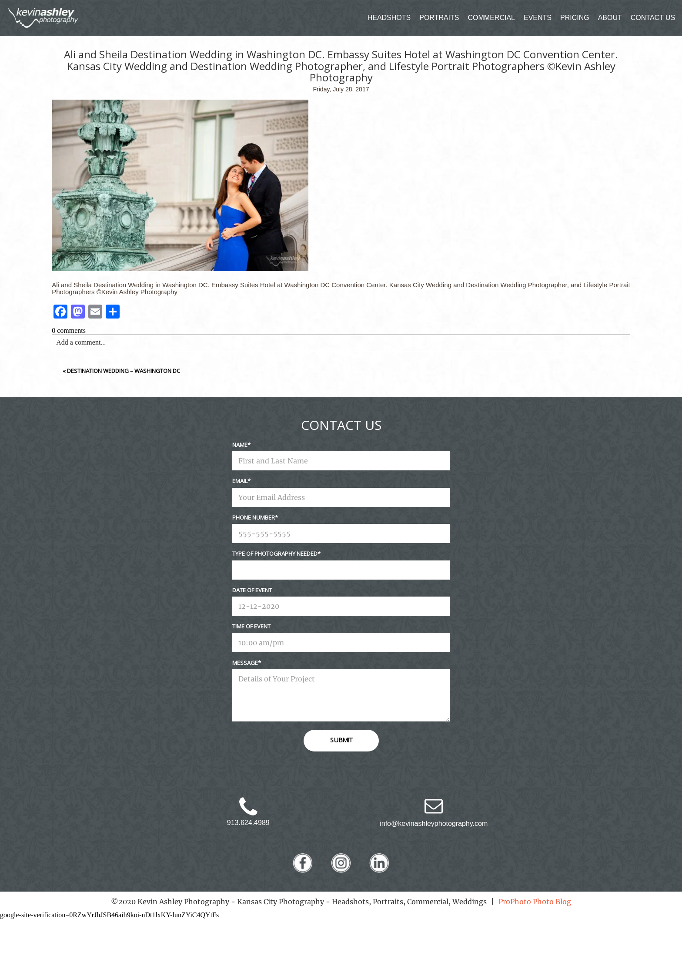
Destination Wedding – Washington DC (123, 371)
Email (239, 481)
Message (245, 663)
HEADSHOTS (389, 17)
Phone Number (253, 517)
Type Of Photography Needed (275, 553)
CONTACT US (653, 17)
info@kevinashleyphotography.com (434, 823)
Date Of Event (252, 590)
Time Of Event (251, 626)
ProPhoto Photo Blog (534, 901)
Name (239, 445)
